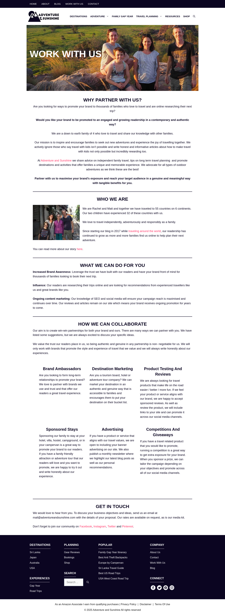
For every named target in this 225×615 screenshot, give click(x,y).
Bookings (69, 557)
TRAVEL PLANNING (150, 16)
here (79, 249)
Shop (67, 562)
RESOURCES (172, 16)
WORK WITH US (74, 3)
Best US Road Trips (109, 573)
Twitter (112, 526)
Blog (152, 568)
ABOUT (45, 3)
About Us (155, 552)
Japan (33, 557)
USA (32, 568)
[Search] (87, 582)
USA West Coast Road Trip (113, 578)
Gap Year (35, 585)
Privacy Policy (128, 604)
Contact (154, 557)
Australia (34, 562)
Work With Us (157, 562)
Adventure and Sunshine (56, 160)
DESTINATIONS (78, 16)
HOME (33, 3)
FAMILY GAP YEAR (122, 16)
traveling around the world (144, 231)
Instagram (99, 526)
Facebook (86, 526)
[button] (194, 16)
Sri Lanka (35, 552)
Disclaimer (145, 604)
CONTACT (93, 3)
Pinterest (127, 526)
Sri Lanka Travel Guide (111, 568)
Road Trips (36, 591)
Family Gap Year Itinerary (112, 552)
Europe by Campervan (110, 562)
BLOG (57, 3)
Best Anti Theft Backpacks (113, 557)
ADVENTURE (100, 16)
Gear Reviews (72, 552)
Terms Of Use (162, 604)
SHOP (186, 16)
